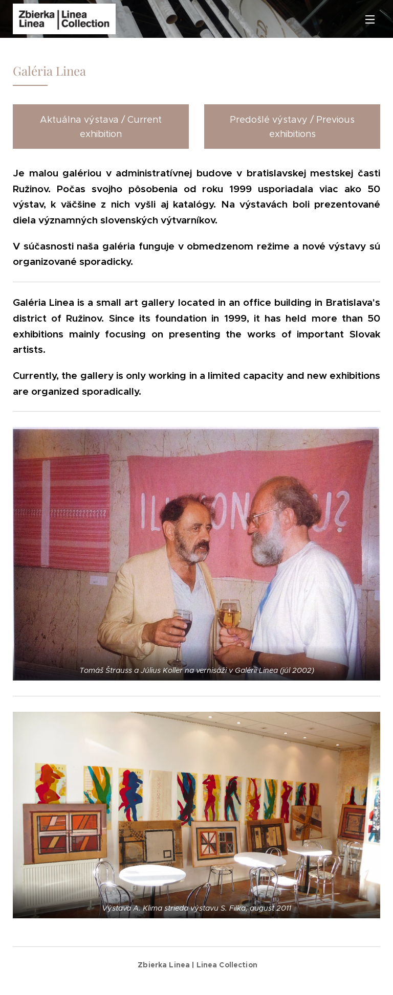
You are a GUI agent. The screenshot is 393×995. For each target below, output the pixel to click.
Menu (370, 19)
